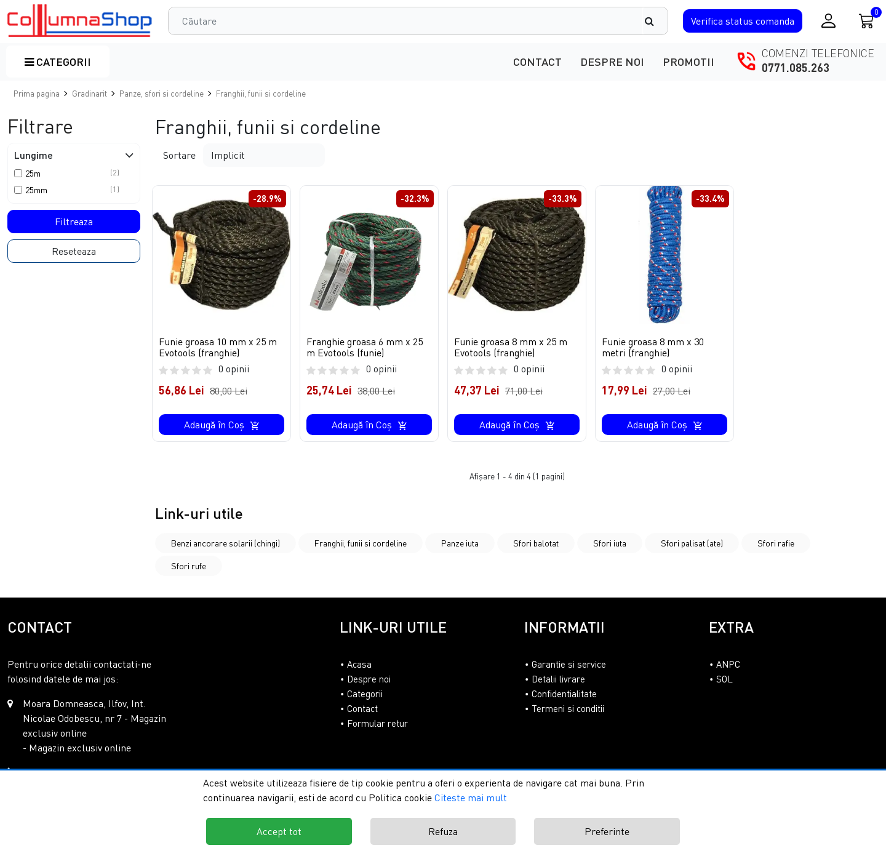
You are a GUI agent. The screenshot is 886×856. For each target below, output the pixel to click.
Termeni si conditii (568, 708)
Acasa (359, 664)
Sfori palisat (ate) (692, 543)
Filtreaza (74, 221)
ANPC (728, 664)
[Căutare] (655, 20)
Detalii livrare (558, 678)
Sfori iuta (609, 543)
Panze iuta (460, 543)
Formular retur (377, 723)
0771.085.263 (795, 67)
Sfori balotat (536, 543)
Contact (537, 61)
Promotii (688, 61)
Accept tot (279, 831)
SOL (724, 678)
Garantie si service (569, 664)
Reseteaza (74, 251)
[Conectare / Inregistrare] (828, 20)
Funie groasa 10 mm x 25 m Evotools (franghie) (218, 347)
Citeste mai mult (470, 797)
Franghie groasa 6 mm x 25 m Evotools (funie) (364, 347)
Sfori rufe (188, 566)
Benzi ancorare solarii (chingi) (225, 543)
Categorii (58, 61)
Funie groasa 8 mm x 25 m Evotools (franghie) (510, 347)
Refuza (443, 831)
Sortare (179, 155)
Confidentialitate (564, 693)
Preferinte (607, 831)
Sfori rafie (775, 543)
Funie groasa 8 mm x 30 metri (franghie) (653, 347)
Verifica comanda (742, 21)
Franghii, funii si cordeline (360, 543)
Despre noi (612, 61)
